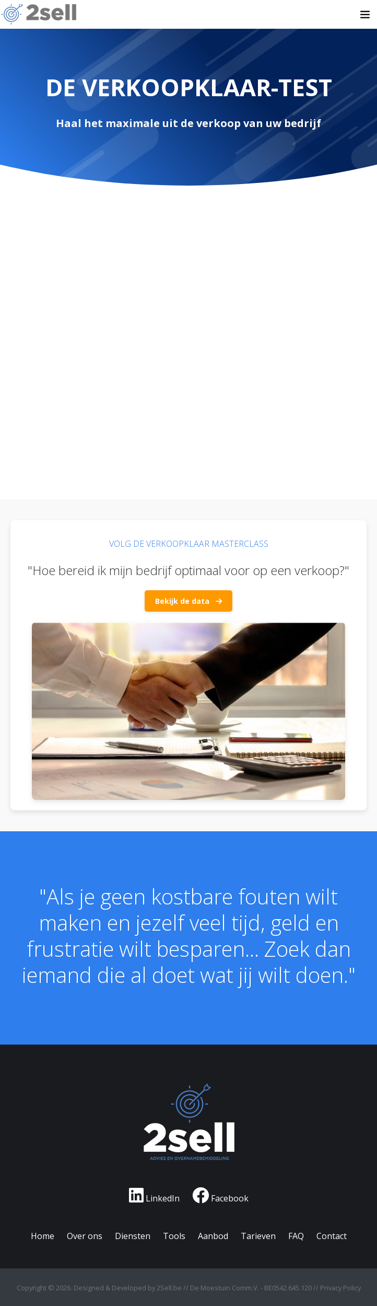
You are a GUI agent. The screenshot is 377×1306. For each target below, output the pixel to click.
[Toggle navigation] (365, 14)
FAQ (296, 1236)
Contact (331, 1236)
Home (42, 1236)
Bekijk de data (188, 601)
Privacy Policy (340, 1287)
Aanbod (213, 1236)
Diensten (132, 1236)
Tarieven (258, 1236)
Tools (174, 1236)
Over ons (84, 1236)
